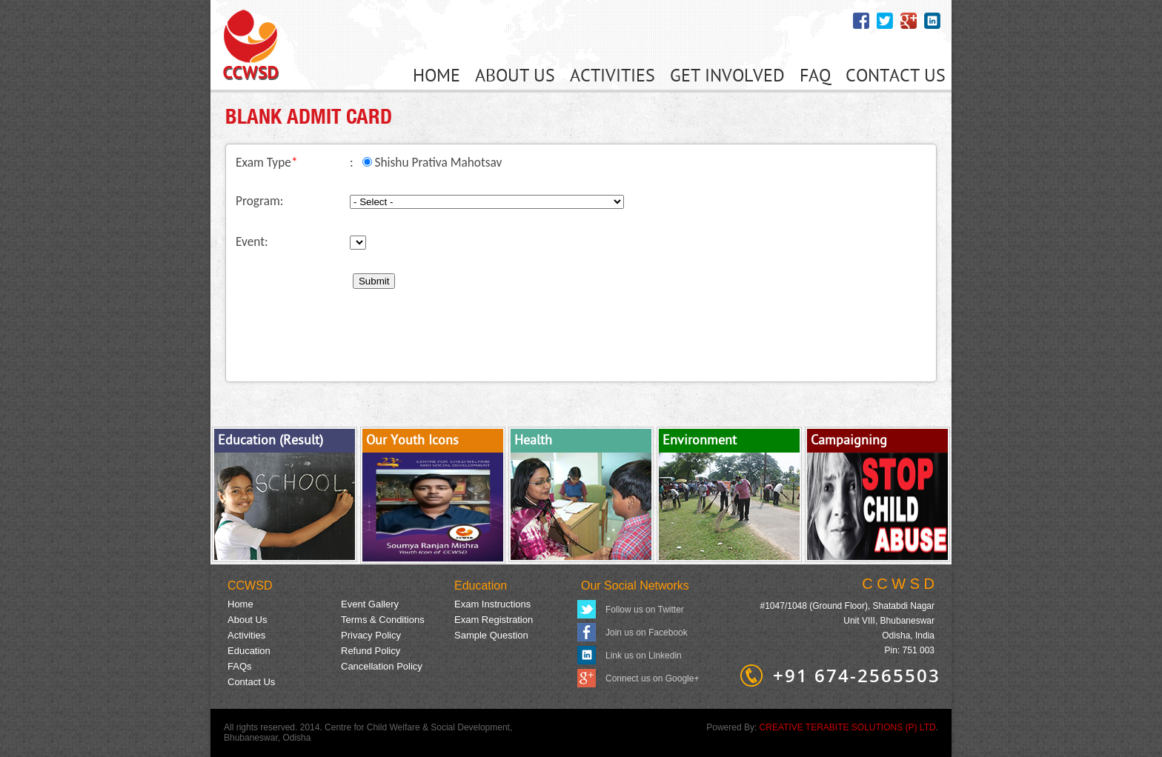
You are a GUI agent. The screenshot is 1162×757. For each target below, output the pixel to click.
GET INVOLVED (727, 76)
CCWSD (250, 585)
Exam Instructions (492, 604)
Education (480, 585)
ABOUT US (515, 76)
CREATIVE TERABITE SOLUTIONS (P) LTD (848, 727)
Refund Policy (370, 650)
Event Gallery (370, 604)
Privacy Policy (371, 635)
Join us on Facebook (646, 632)
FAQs (240, 666)
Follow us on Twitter (644, 609)
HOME (436, 76)
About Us (247, 619)
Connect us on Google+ (652, 678)
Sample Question (491, 635)
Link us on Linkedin (643, 655)
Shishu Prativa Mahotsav (438, 162)
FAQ (815, 76)
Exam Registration (493, 619)
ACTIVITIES (612, 76)
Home (240, 604)
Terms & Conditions (383, 619)
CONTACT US (896, 76)
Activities (246, 635)
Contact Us (251, 681)
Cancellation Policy (381, 666)
